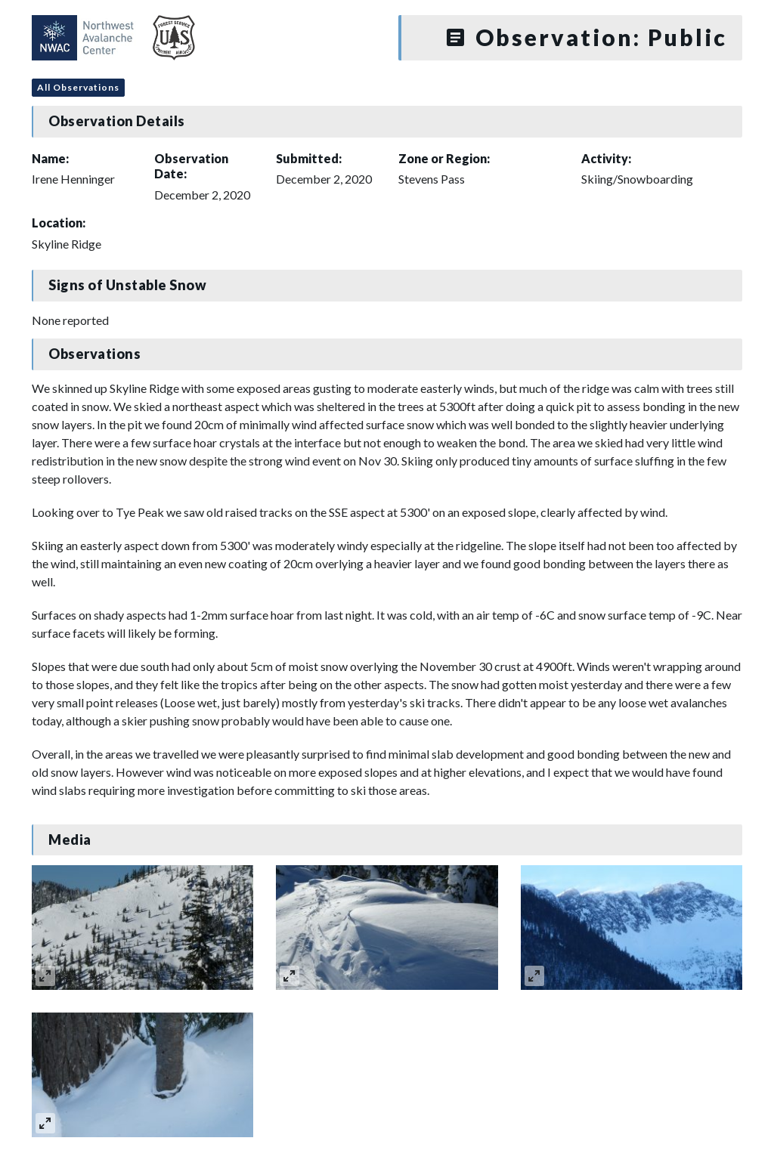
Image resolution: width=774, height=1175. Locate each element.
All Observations (78, 87)
